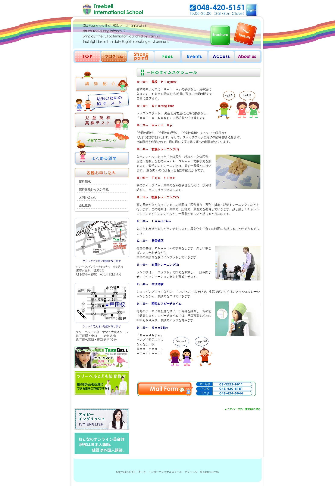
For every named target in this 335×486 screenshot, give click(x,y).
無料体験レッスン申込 (94, 189)
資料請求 (85, 181)
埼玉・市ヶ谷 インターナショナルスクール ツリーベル (164, 471)
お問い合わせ (88, 197)
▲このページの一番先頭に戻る (242, 409)
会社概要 (85, 205)
